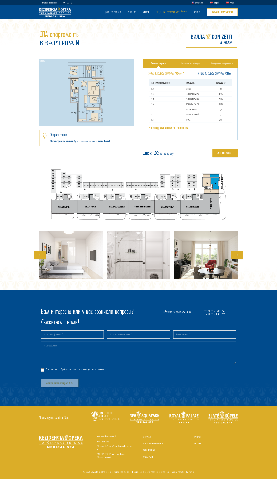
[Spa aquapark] (144, 413)
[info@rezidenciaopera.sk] (94, 436)
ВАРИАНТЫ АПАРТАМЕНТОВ (153, 443)
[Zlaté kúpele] (223, 413)
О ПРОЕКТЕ (147, 436)
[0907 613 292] (94, 441)
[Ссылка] (55, 12)
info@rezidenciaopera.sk (177, 312)
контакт (197, 443)
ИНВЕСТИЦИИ (148, 456)
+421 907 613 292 (215, 310)
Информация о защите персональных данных (150, 472)
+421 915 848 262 (215, 314)
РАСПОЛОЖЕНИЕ (149, 450)
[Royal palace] (184, 413)
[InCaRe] (105, 413)
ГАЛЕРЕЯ (197, 436)
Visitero (191, 472)
